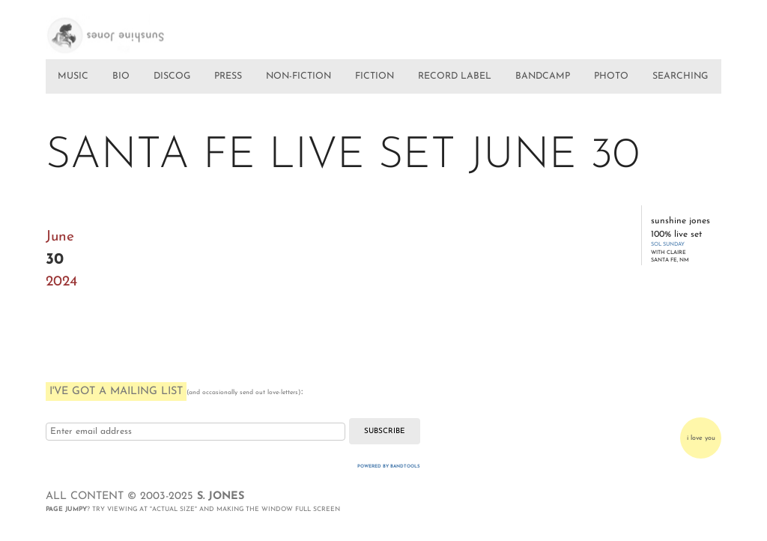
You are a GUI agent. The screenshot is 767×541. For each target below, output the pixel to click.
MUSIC (73, 76)
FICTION (374, 76)
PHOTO (611, 76)
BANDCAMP (542, 76)
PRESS (228, 76)
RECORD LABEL (454, 76)
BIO (121, 76)
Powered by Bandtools (388, 466)
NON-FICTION (298, 76)
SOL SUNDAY (668, 244)
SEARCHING (680, 76)
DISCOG (172, 76)
